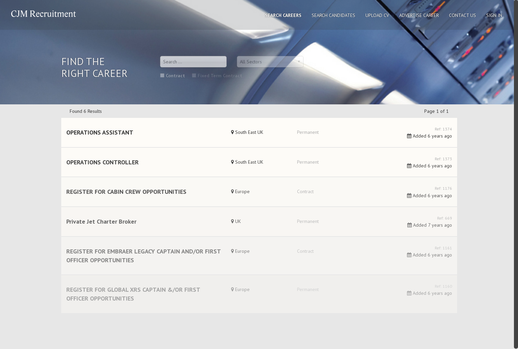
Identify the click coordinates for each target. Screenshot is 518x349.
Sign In (494, 15)
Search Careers (283, 15)
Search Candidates (333, 15)
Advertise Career (419, 15)
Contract (172, 76)
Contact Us (462, 15)
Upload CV (377, 15)
